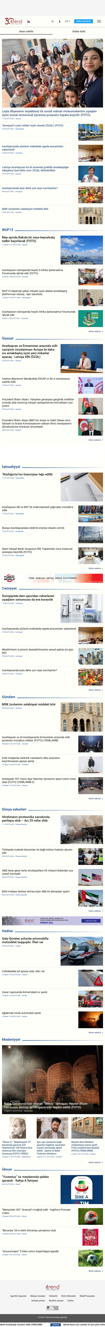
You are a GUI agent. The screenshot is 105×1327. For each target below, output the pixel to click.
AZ (66, 21)
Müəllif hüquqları (87, 1296)
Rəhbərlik (53, 1296)
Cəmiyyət (9, 588)
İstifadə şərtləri (38, 1300)
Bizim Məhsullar (69, 1296)
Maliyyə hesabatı (37, 1296)
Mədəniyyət (11, 1039)
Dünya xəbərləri (14, 809)
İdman (7, 1169)
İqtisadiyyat (11, 467)
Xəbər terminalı (83, 21)
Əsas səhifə (26, 31)
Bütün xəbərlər (95, 331)
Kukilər (71, 1300)
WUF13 (7, 230)
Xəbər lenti (78, 31)
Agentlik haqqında (18, 1296)
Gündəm (8, 697)
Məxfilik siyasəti (56, 1300)
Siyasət (7, 338)
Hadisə (7, 931)
